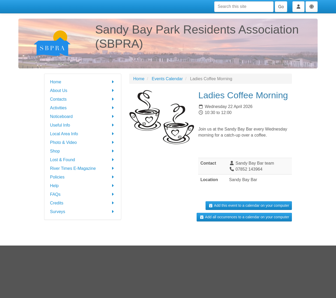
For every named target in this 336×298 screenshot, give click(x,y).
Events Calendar (167, 79)
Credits (83, 203)
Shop (83, 151)
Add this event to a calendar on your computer (248, 205)
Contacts (83, 99)
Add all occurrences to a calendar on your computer (244, 217)
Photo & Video (83, 142)
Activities (83, 108)
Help (83, 186)
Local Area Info (83, 134)
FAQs (83, 194)
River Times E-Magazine (83, 168)
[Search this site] (244, 6)
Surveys (83, 212)
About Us (83, 91)
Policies (83, 177)
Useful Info (83, 125)
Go (281, 6)
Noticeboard (83, 116)
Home (83, 82)
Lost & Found (83, 160)
